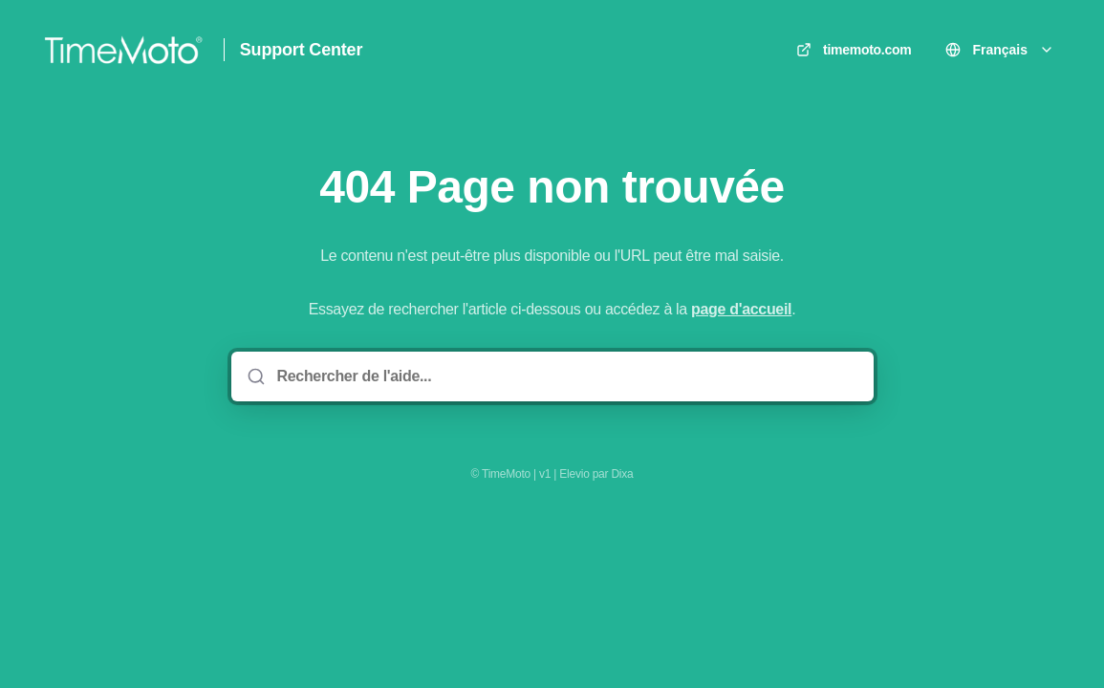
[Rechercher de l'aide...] (566, 376)
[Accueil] (123, 50)
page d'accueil (741, 309)
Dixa (622, 474)
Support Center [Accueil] (301, 49)
